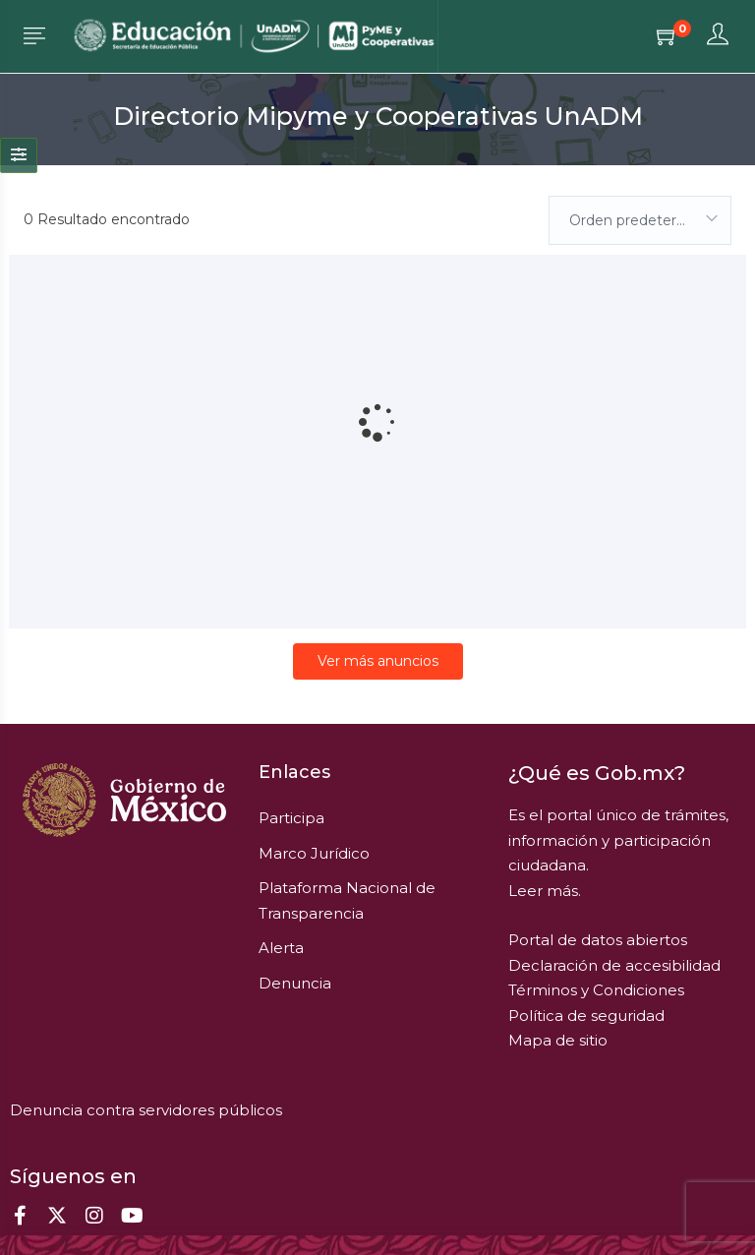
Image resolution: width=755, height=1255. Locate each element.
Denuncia (295, 983)
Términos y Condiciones (596, 990)
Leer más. (544, 890)
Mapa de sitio (558, 1040)
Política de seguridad (586, 1015)
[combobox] (640, 220)
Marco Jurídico (314, 853)
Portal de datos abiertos (597, 939)
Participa (291, 817)
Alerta (281, 947)
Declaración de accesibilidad (614, 965)
